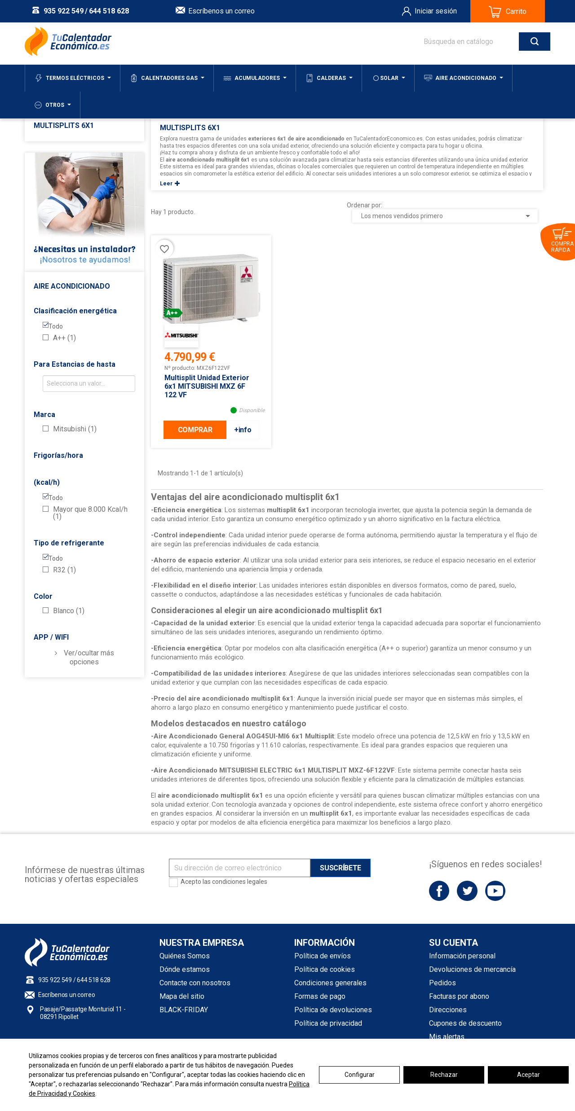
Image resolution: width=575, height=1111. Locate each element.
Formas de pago (319, 996)
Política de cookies (324, 969)
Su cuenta (453, 942)
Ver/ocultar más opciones (89, 657)
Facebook (439, 891)
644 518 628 (109, 11)
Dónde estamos (184, 969)
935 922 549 (64, 11)
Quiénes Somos (184, 956)
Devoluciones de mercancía (472, 969)
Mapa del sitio (181, 996)
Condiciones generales (330, 983)
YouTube (495, 891)
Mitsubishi (75, 429)
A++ (64, 338)
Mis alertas (446, 1036)
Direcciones (448, 1010)
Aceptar (528, 1074)
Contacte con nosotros (194, 983)
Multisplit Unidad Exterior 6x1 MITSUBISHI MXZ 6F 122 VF (206, 386)
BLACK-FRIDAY (183, 1010)
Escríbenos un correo (221, 11)
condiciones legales (239, 881)
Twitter (467, 891)
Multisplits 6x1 (64, 125)
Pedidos (442, 983)
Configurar (360, 1074)
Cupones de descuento (465, 1023)
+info (242, 430)
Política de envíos (322, 956)
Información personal (462, 956)
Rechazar (444, 1074)
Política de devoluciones (333, 1010)
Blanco (68, 611)
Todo (56, 326)
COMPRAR (195, 430)
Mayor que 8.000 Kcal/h (90, 513)
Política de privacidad (328, 1023)
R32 (64, 570)
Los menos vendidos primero (447, 216)
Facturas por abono (459, 996)
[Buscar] (478, 41)
